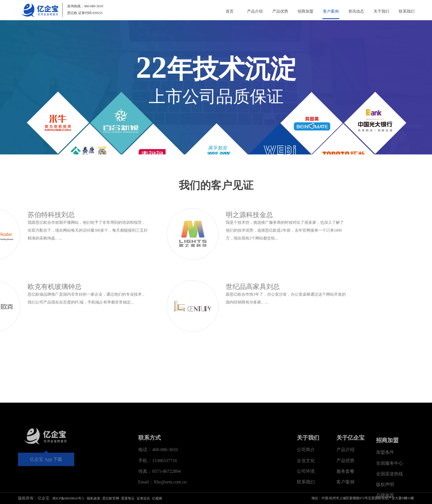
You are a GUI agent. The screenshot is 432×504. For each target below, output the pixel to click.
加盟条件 (385, 496)
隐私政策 (93, 498)
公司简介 (306, 487)
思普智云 (128, 498)
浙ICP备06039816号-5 (68, 498)
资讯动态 (356, 11)
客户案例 (331, 11)
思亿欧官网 (110, 498)
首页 (230, 11)
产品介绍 (255, 11)
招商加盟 (305, 11)
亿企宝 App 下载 (46, 485)
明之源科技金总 (117, 214)
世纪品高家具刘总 (121, 286)
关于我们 (381, 11)
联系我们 (407, 11)
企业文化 (306, 497)
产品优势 (280, 11)
